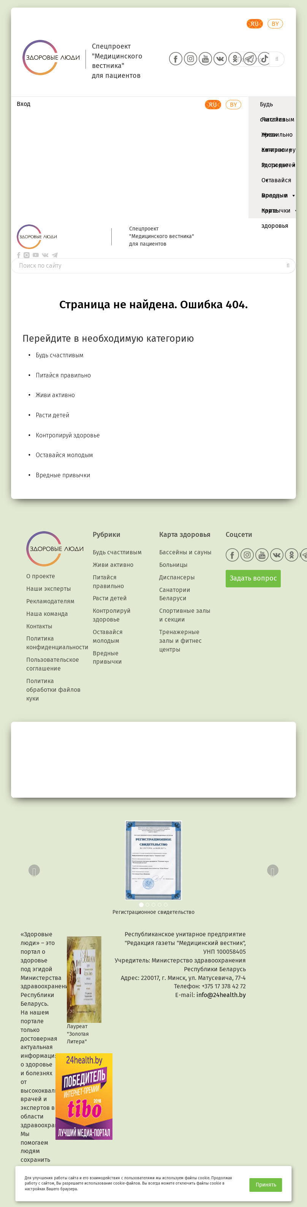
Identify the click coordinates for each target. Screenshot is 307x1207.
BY (275, 23)
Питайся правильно (277, 121)
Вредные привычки (280, 197)
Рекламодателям (50, 601)
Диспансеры (177, 577)
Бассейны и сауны (185, 552)
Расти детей (278, 167)
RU (255, 23)
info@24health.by (221, 995)
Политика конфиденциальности (57, 643)
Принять (266, 1185)
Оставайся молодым (278, 182)
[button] (32, 868)
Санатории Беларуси (174, 594)
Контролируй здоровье (280, 152)
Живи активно (277, 136)
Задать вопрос (253, 578)
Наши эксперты (48, 588)
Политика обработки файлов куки (53, 689)
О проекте (40, 576)
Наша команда (47, 613)
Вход (23, 103)
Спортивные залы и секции (184, 615)
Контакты (39, 626)
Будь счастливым (277, 106)
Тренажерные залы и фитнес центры (180, 640)
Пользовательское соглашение (52, 664)
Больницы (173, 564)
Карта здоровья (274, 212)
